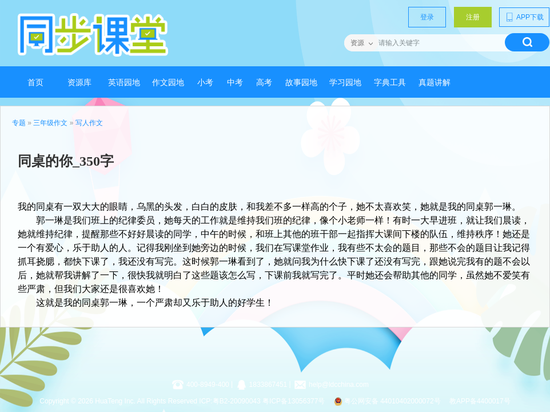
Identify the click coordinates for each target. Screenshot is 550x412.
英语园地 (124, 82)
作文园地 (168, 82)
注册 (473, 17)
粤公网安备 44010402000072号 (388, 401)
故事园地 (301, 82)
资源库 (79, 82)
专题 (19, 123)
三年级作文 (50, 123)
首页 (35, 82)
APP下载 (524, 17)
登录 (427, 17)
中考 (235, 82)
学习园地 (345, 82)
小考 (205, 82)
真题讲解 (435, 82)
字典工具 (390, 82)
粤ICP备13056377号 (293, 401)
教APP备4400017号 (480, 401)
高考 (264, 82)
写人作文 (89, 123)
